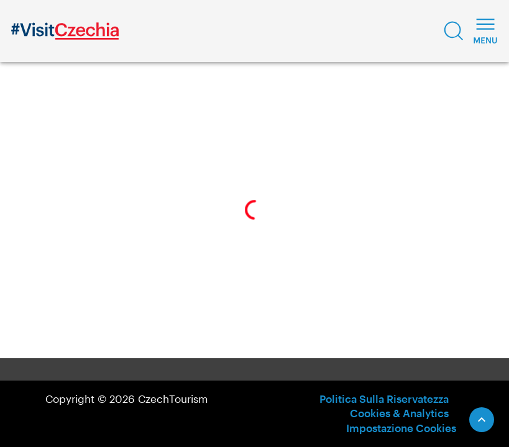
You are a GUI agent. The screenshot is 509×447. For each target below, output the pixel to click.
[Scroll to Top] (481, 419)
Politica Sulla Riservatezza (384, 398)
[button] (454, 31)
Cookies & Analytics (399, 413)
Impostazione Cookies (401, 428)
